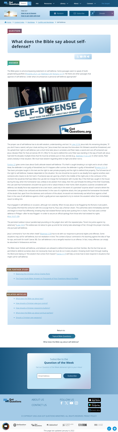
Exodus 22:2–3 (101, 167)
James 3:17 (61, 254)
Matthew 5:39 (46, 74)
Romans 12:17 (58, 74)
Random (59, 13)
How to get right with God (30, 16)
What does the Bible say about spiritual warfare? (34, 313)
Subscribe (79, 13)
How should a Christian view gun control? (32, 303)
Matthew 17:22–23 (83, 156)
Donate (102, 13)
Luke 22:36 (76, 144)
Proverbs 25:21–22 (33, 74)
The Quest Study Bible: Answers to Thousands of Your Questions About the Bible (47, 278)
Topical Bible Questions (61, 336)
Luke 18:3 (20, 225)
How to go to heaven (28, 13)
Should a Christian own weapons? (29, 317)
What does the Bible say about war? (29, 298)
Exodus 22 (12, 164)
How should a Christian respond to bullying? (33, 308)
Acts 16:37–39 (13, 216)
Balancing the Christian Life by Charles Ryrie (33, 274)
